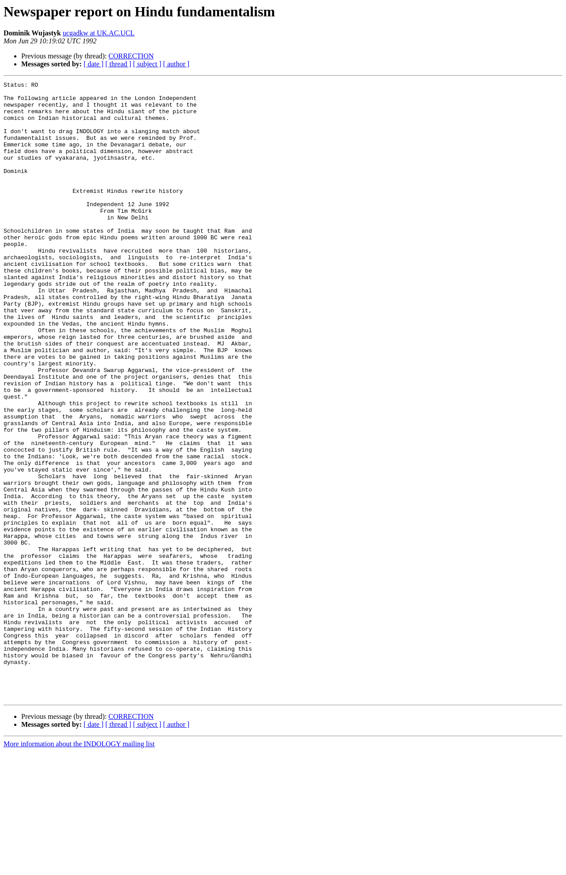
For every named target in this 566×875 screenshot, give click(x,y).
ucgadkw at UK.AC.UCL (99, 33)
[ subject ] (147, 64)
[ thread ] (118, 64)
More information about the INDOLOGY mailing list (79, 867)
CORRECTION (130, 56)
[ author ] (176, 64)
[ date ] (93, 64)
